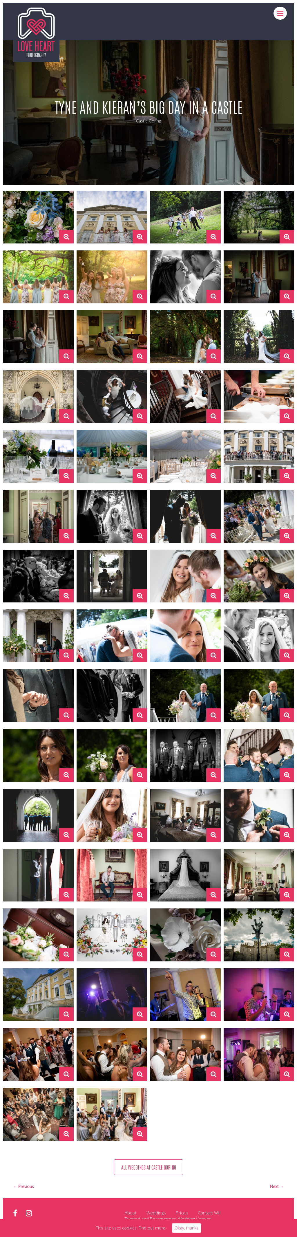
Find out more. (152, 1228)
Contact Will (209, 1213)
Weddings (156, 1213)
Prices (182, 1213)
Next (275, 1187)
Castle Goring (148, 121)
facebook (15, 1214)
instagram (29, 1214)
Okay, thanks (186, 1228)
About (131, 1213)
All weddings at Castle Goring (148, 1167)
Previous (26, 1187)
